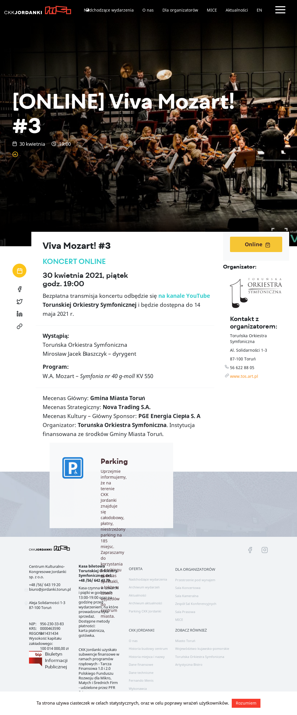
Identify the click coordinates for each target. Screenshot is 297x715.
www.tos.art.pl (244, 376)
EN (259, 10)
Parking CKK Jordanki (145, 611)
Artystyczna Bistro (188, 664)
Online (257, 244)
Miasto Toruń (185, 641)
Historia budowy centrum (148, 648)
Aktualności (237, 10)
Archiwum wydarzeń (144, 587)
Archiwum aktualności (145, 603)
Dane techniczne (141, 672)
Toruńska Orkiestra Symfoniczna (199, 656)
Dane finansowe (141, 664)
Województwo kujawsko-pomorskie (202, 648)
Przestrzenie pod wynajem (195, 580)
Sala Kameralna (186, 596)
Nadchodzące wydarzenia (109, 10)
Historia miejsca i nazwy (147, 656)
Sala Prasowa (185, 612)
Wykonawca (138, 688)
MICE (212, 10)
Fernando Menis (141, 680)
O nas (148, 10)
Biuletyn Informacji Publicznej (56, 660)
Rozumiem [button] (246, 703)
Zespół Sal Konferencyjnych (196, 603)
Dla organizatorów (180, 10)
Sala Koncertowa (187, 588)
